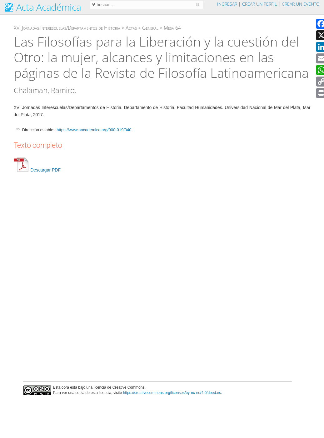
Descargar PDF (37, 169)
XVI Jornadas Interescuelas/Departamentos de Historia (67, 27)
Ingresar (227, 4)
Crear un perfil (259, 4)
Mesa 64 (172, 27)
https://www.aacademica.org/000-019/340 (94, 129)
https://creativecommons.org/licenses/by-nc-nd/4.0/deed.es (172, 393)
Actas (131, 27)
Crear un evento (301, 4)
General (150, 27)
